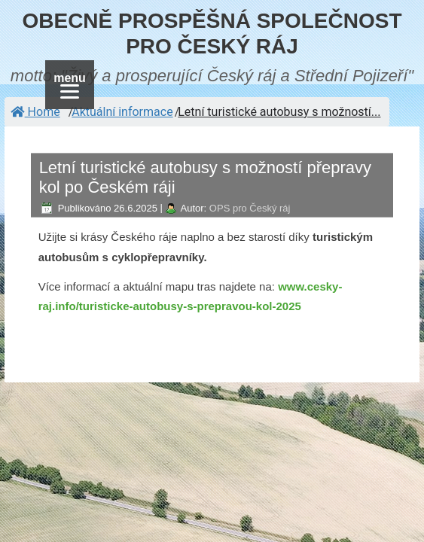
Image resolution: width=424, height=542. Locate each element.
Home (35, 112)
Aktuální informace (122, 112)
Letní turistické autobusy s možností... (279, 112)
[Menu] (69, 84)
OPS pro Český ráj (250, 208)
